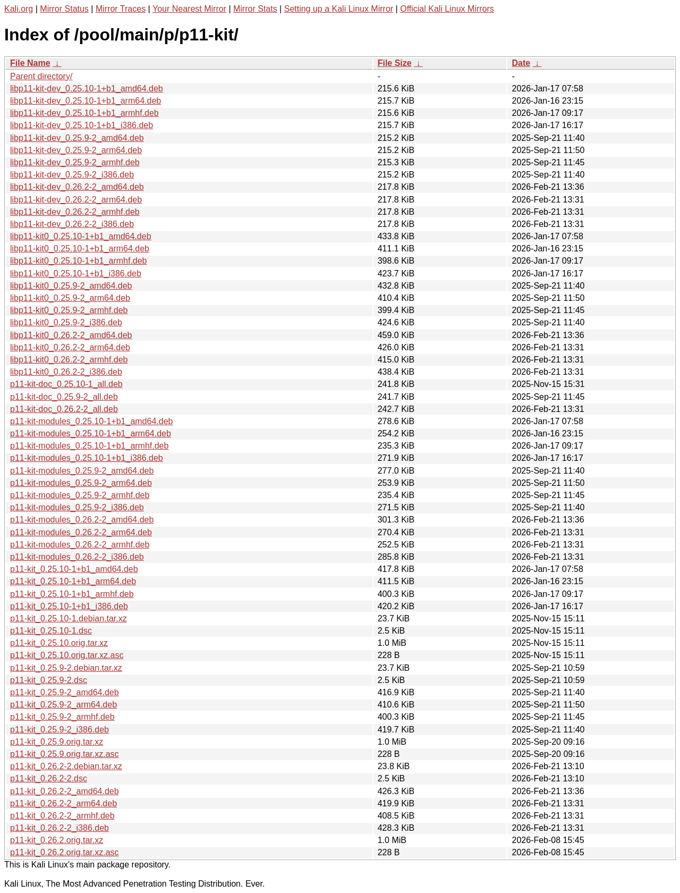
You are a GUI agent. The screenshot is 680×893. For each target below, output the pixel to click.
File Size (395, 63)
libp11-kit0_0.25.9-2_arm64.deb (70, 297)
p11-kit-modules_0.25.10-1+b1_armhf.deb (89, 445)
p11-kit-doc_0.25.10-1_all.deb (66, 384)
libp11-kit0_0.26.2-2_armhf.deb (69, 359)
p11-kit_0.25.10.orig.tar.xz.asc (66, 655)
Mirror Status (64, 8)
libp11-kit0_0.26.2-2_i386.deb (66, 371)
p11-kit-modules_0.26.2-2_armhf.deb (79, 544)
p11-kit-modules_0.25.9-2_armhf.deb (79, 495)
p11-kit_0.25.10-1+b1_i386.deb (69, 606)
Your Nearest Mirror (189, 8)
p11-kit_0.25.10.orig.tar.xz (59, 642)
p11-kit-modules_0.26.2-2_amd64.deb (82, 519)
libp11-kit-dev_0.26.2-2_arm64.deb (76, 199)
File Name (30, 63)
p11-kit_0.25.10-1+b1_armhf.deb (72, 594)
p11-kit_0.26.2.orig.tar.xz (56, 840)
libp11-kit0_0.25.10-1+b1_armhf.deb (78, 260)
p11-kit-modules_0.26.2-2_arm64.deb (81, 532)
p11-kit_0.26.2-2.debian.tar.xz (66, 766)
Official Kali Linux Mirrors (447, 8)
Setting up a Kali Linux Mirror (338, 8)
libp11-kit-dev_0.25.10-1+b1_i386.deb (81, 125)
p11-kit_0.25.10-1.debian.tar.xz (68, 618)
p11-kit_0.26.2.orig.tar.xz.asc (64, 852)
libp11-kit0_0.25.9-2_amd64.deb (71, 285)
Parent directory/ (41, 76)
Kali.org (18, 8)
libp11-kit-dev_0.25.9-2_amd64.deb (77, 137)
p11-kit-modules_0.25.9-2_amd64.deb (82, 470)
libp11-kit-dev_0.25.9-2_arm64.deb (76, 150)
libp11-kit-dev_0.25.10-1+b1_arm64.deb (85, 100)
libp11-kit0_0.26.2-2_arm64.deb (70, 347)
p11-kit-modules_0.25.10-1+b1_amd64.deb (91, 421)
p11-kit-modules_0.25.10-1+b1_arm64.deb (90, 433)
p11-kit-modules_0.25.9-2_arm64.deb (81, 482)
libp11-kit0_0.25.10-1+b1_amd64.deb (80, 236)
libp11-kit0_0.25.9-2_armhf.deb (69, 310)
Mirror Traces (121, 8)
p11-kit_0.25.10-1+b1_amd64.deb (74, 569)
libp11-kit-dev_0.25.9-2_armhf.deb (75, 162)
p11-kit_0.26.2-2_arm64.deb (63, 803)
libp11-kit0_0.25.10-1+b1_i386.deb (75, 273)
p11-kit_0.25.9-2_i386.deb (59, 729)
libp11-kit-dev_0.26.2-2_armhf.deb (75, 211)
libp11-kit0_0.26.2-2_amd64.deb (71, 335)
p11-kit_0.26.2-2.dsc (48, 778)
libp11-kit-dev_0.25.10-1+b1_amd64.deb (86, 88)
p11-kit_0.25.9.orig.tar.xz (56, 741)
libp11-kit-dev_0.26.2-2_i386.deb (72, 224)
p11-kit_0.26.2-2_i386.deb (59, 827)
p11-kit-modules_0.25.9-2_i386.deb (77, 507)
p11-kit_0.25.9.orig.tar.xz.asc (64, 754)
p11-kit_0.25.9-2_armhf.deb (62, 716)
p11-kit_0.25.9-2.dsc (48, 680)
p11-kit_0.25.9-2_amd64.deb (64, 692)
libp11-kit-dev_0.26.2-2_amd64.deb (77, 186)
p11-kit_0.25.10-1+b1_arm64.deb (73, 581)
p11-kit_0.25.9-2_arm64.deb (63, 704)
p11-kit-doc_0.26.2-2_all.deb (64, 409)
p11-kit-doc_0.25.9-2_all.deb (64, 396)
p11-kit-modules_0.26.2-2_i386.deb (77, 556)
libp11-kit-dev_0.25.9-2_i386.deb (72, 174)
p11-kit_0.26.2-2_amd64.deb (64, 791)
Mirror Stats (255, 8)
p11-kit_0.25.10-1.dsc (51, 630)
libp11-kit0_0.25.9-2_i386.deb (66, 322)
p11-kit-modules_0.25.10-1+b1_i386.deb (86, 457)
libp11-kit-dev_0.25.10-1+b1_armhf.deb (84, 112)
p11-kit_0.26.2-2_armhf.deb (62, 815)
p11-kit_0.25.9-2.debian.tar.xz (66, 667)
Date (521, 63)
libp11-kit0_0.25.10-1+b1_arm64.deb (79, 248)
